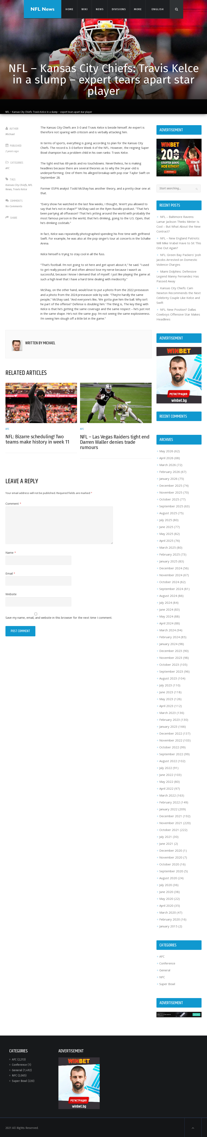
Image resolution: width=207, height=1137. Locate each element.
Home (69, 9)
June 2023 (166, 691)
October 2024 (169, 581)
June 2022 (166, 774)
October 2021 (169, 829)
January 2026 (168, 478)
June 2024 (166, 609)
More (137, 9)
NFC (162, 976)
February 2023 (169, 719)
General (164, 969)
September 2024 (171, 588)
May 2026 (166, 450)
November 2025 (170, 492)
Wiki (84, 9)
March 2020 (167, 912)
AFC (8, 168)
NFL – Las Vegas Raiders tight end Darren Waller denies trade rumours (115, 450)
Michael (11, 134)
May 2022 (166, 781)
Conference (167, 963)
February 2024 (169, 636)
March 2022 (167, 794)
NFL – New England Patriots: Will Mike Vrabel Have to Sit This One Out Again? (178, 243)
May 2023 (166, 698)
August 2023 (168, 677)
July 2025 (165, 519)
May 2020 (166, 898)
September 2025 (171, 505)
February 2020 (169, 918)
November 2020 (170, 856)
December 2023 (170, 650)
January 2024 (168, 643)
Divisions (119, 9)
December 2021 (170, 815)
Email (11, 582)
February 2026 (169, 471)
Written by (41, 351)
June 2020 (166, 891)
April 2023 (166, 705)
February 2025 (169, 553)
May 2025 (166, 533)
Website (12, 603)
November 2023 (170, 657)
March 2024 (167, 629)
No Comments (14, 206)
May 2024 (166, 615)
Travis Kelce (21, 189)
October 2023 (169, 664)
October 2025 (169, 498)
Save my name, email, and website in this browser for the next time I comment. (61, 626)
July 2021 (165, 836)
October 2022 (169, 746)
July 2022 (165, 767)
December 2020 (170, 850)
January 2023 (168, 726)
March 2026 (167, 464)
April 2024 (166, 622)
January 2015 (168, 925)
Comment (14, 512)
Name (11, 561)
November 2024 (170, 574)
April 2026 (166, 457)
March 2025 (167, 547)
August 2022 (168, 760)
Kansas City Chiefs (17, 185)
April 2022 (166, 788)
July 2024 (165, 602)
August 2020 (168, 877)
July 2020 (165, 884)
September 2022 (171, 753)
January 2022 (168, 808)
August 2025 (168, 512)
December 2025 (170, 485)
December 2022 (170, 733)
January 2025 (168, 560)
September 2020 (171, 870)
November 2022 (170, 739)
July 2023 (165, 684)
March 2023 (167, 712)
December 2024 (170, 567)
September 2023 (171, 671)
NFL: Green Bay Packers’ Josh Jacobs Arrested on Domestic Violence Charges (178, 259)
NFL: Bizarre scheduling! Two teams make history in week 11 (38, 447)
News (99, 9)
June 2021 (166, 843)
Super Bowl (167, 983)
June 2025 (166, 526)
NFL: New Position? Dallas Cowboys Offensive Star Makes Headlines (178, 314)
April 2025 (166, 540)
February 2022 (169, 801)
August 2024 (168, 595)
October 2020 (169, 863)
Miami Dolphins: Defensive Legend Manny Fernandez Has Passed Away (177, 276)
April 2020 (166, 905)
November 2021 (170, 822)
